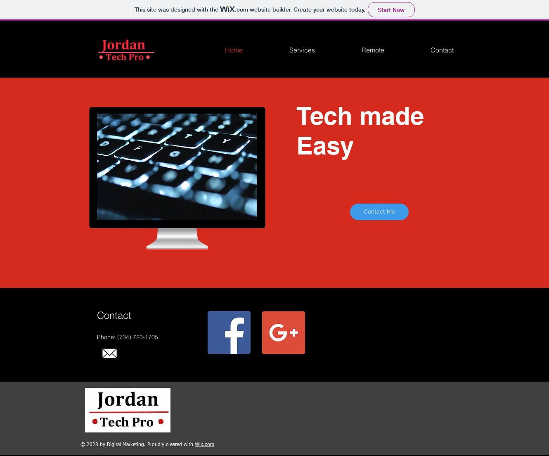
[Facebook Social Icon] (229, 332)
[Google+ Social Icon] (283, 332)
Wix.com (204, 444)
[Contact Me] (379, 212)
